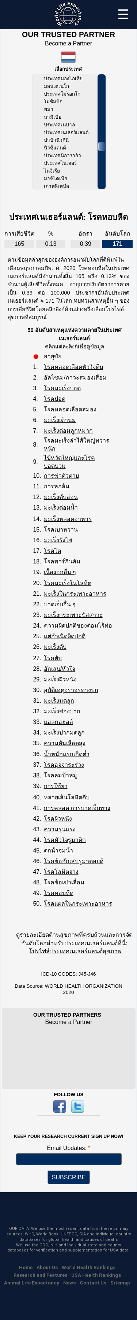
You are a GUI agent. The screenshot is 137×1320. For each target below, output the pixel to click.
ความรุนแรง (60, 829)
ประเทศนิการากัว (62, 155)
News (69, 1283)
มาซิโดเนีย (55, 178)
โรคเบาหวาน (61, 529)
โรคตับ (53, 658)
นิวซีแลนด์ (55, 148)
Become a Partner (68, 43)
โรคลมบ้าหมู (60, 775)
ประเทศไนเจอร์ (60, 163)
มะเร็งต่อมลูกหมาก (68, 431)
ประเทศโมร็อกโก (62, 94)
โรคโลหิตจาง (61, 872)
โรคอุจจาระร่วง (64, 765)
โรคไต (52, 551)
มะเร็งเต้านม (60, 420)
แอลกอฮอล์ (58, 722)
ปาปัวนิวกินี (56, 140)
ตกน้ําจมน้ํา (58, 850)
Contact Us (93, 1283)
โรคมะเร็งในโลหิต (67, 583)
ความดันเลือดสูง (64, 743)
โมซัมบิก (53, 101)
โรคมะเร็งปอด (62, 388)
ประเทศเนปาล (59, 124)
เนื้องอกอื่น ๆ (60, 572)
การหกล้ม (56, 486)
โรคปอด (54, 399)
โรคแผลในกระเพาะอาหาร (78, 904)
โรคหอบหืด (58, 893)
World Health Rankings (88, 1267)
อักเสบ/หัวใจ (59, 669)
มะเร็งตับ (55, 647)
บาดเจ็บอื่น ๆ (60, 604)
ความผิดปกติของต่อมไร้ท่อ (78, 625)
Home (26, 1267)
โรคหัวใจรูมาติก (65, 840)
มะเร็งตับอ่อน (61, 497)
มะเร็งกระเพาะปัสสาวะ (73, 615)
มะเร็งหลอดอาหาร (68, 519)
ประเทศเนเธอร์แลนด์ (66, 132)
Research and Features (40, 1275)
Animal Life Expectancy (31, 1283)
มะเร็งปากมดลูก (64, 732)
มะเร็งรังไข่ (58, 540)
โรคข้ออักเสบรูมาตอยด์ (73, 861)
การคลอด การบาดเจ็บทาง (77, 808)
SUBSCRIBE (68, 1177)
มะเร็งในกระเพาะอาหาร (75, 594)
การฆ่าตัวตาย (61, 476)
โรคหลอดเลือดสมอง (70, 409)
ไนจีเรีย (52, 171)
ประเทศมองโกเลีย (63, 78)
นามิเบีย (52, 117)
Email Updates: (67, 1148)
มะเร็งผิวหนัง (60, 679)
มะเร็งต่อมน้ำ (61, 507)
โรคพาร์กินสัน (62, 561)
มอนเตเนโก (56, 86)
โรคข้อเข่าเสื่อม (64, 882)
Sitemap (120, 1283)
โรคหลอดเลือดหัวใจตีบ (73, 367)
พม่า (48, 109)
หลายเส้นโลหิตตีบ (67, 797)
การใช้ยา (56, 786)
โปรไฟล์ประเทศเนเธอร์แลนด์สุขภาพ (75, 951)
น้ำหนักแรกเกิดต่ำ (67, 754)
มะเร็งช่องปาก (62, 711)
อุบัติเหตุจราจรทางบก (71, 690)
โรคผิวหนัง (58, 819)
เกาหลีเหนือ (56, 186)
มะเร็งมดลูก (59, 701)
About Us (47, 1267)
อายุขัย (52, 356)
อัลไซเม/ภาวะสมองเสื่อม (75, 377)
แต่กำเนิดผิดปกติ (64, 636)
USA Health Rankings (96, 1275)
